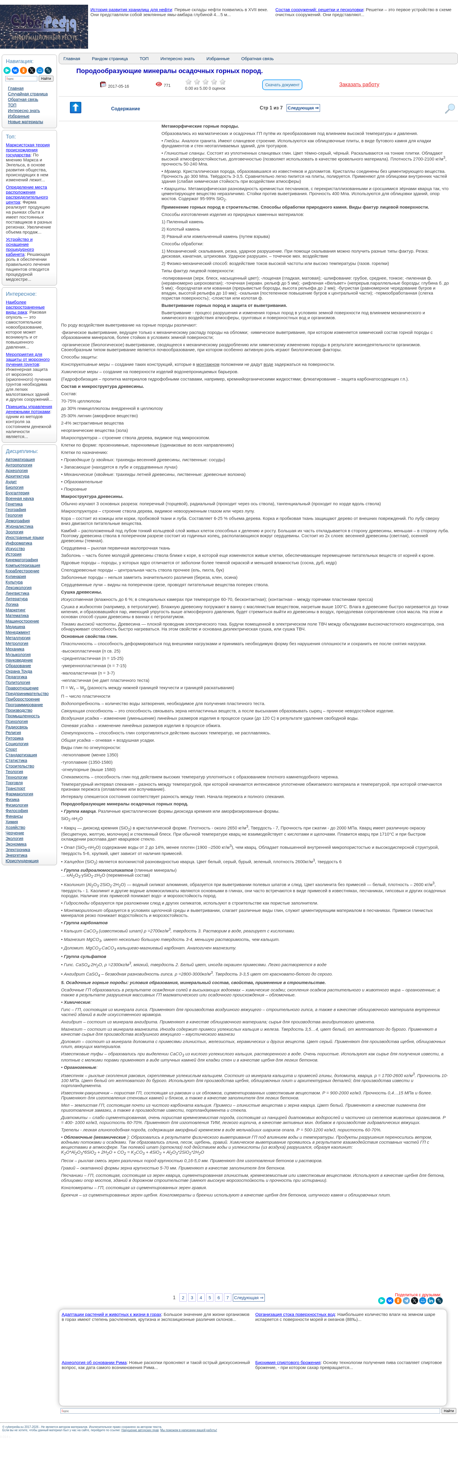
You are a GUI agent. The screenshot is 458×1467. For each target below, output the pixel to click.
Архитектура (17, 476)
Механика (15, 649)
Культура (14, 582)
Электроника (18, 849)
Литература (17, 598)
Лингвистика (17, 593)
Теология (14, 771)
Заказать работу (359, 84)
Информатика (19, 543)
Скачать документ (282, 84)
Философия (17, 810)
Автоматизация (20, 459)
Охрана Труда (19, 671)
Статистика (16, 760)
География (16, 509)
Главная (15, 88)
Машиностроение (22, 621)
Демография (18, 520)
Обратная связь (23, 99)
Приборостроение (23, 699)
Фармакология (19, 794)
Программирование (24, 704)
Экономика (16, 844)
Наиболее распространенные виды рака (25, 307)
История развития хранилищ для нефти (131, 9)
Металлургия (18, 638)
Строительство (20, 766)
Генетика (14, 504)
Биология (14, 487)
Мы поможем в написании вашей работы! (188, 1430)
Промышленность (23, 716)
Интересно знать (24, 110)
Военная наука (20, 498)
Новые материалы (25, 121)
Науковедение (19, 660)
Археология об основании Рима (94, 1362)
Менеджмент (18, 632)
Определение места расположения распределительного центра (27, 194)
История (13, 554)
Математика (17, 615)
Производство (19, 710)
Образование (18, 665)
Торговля (14, 782)
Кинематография (22, 559)
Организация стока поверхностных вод (295, 1314)
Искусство (15, 548)
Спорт (11, 749)
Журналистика (19, 526)
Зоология (14, 532)
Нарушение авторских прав (140, 1430)
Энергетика (16, 855)
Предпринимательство (27, 693)
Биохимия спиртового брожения (288, 1362)
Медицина (15, 626)
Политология (18, 682)
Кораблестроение (22, 571)
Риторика (14, 738)
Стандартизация (21, 755)
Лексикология (18, 587)
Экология (14, 838)
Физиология (17, 805)
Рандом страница (110, 58)
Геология (14, 515)
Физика (12, 799)
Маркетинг (16, 610)
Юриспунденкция (22, 860)
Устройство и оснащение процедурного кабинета (20, 247)
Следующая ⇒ (303, 107)
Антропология (19, 465)
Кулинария (16, 576)
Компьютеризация (23, 565)
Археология (17, 470)
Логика (12, 604)
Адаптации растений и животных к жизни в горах (111, 1314)
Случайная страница (28, 94)
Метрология (17, 643)
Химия (12, 821)
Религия (13, 732)
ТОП (12, 105)
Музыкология (18, 654)
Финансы (14, 816)
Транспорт (15, 788)
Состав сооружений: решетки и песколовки (319, 9)
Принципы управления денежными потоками (29, 409)
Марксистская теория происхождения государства (28, 149)
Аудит (11, 481)
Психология (17, 721)
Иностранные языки (25, 537)
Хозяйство (15, 827)
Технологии (16, 777)
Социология (17, 743)
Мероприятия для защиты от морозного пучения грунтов (28, 359)
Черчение (15, 833)
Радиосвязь (17, 727)
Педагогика (16, 677)
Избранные (18, 116)
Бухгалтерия (17, 493)
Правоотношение (22, 688)
